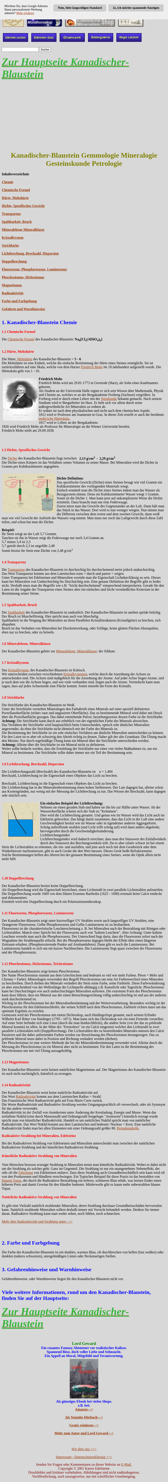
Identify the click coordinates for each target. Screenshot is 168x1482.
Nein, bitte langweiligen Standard (80, 7)
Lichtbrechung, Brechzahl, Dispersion (30, 253)
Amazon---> (84, 1409)
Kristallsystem (13, 237)
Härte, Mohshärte (15, 198)
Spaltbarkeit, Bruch (17, 222)
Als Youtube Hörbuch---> (84, 1417)
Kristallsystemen (75, 674)
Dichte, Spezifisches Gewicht (23, 206)
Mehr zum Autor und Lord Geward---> (84, 1433)
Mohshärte (24, 359)
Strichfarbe (10, 245)
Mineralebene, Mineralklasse (76, 651)
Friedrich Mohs (91, 367)
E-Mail (126, 1464)
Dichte (12, 458)
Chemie (7, 182)
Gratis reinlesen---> (84, 1425)
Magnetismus (12, 285)
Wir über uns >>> (84, 1449)
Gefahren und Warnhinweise (23, 309)
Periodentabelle (128, 1128)
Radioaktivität (13, 293)
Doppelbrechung (14, 261)
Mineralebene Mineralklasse (23, 229)
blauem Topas (11, 1180)
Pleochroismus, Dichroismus (23, 277)
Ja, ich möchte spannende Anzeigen (136, 7)
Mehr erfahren (25, 13)
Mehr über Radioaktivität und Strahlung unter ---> (37, 1221)
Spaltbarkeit (16, 612)
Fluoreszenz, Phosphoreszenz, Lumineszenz (34, 269)
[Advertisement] (84, 115)
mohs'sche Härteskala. (54, 418)
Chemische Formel (16, 190)
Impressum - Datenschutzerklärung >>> (84, 1457)
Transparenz (11, 214)
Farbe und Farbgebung (19, 301)
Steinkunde (109, 399)
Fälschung (25, 1172)
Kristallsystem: (18, 670)
